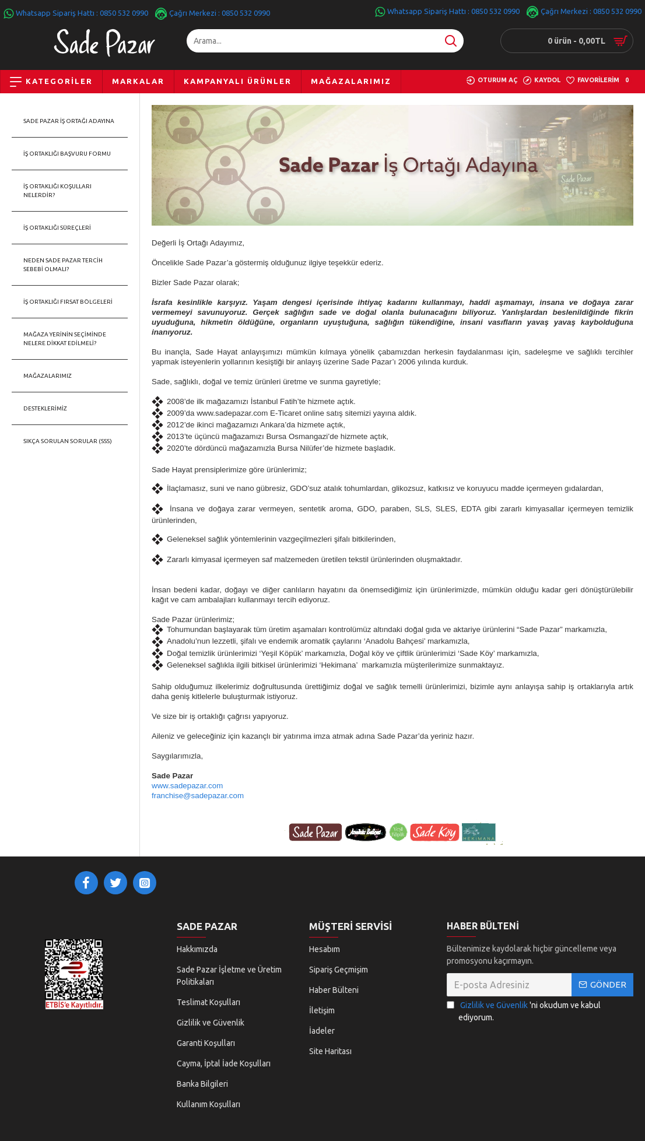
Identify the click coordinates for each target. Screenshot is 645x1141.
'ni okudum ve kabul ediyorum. (524, 1016)
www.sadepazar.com (187, 785)
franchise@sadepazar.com (198, 795)
